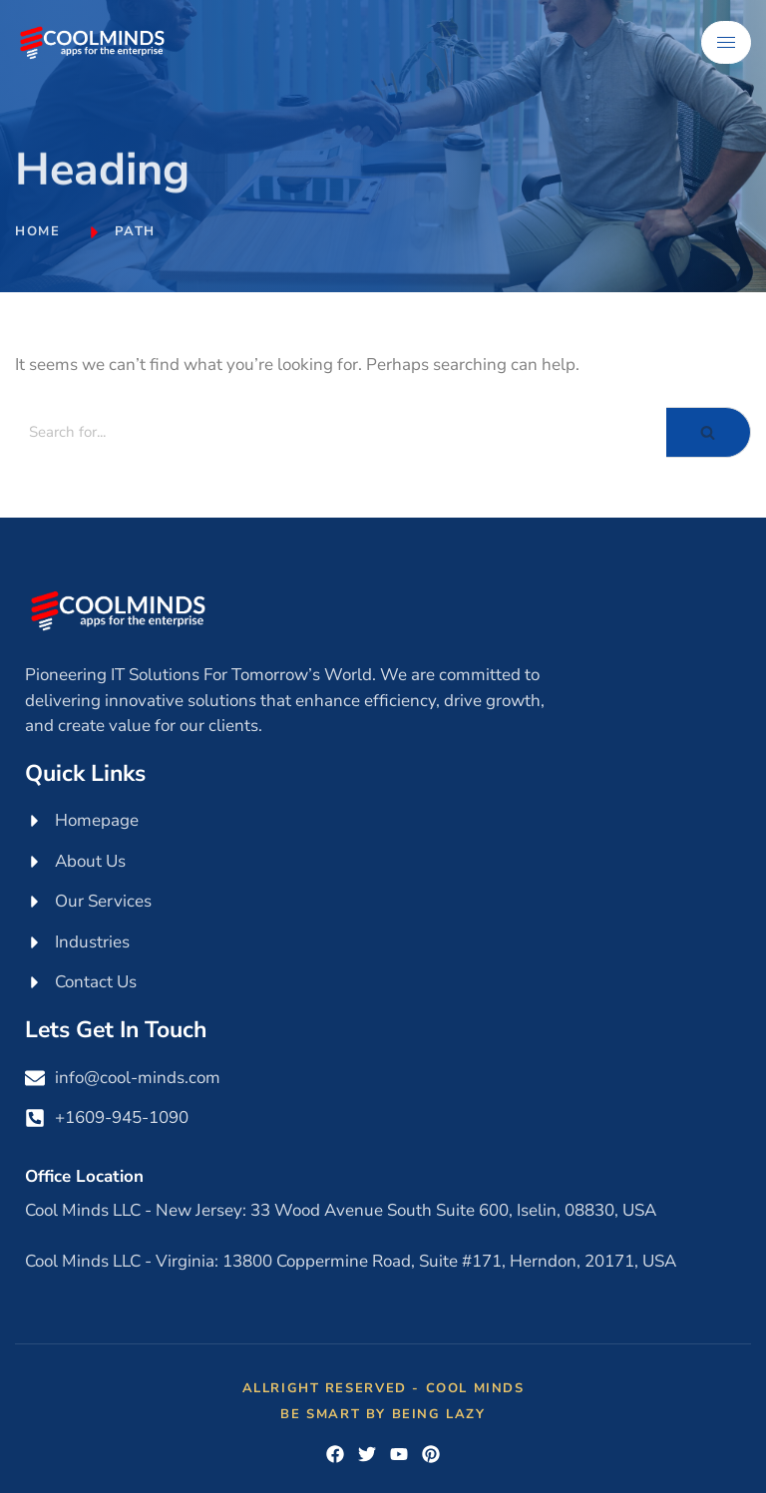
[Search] (340, 432)
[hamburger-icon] (726, 42)
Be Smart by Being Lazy (382, 1414)
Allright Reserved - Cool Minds (383, 1388)
